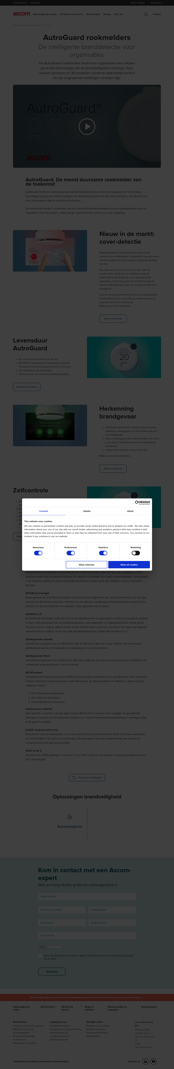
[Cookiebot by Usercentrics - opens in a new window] (137, 503)
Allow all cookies (129, 564)
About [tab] (130, 511)
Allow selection (86, 564)
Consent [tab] (43, 511)
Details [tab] (87, 511)
